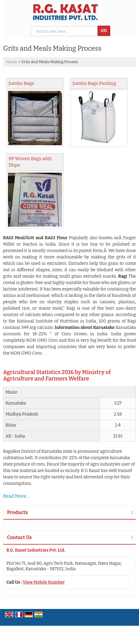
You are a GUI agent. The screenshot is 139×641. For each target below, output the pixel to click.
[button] (44, 582)
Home (11, 61)
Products (17, 512)
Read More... (16, 496)
